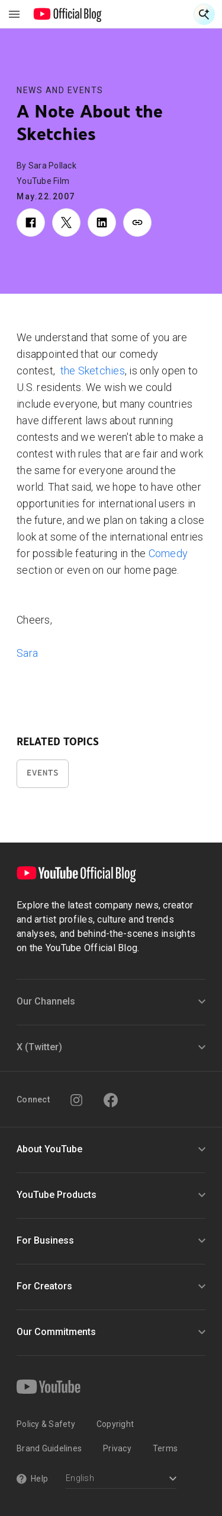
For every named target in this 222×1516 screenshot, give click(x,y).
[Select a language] (121, 1479)
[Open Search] (204, 14)
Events (43, 773)
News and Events (60, 90)
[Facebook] (111, 1100)
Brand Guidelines (49, 1448)
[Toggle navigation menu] (14, 14)
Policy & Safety (46, 1424)
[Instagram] (76, 1100)
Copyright (115, 1424)
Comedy (168, 553)
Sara (27, 653)
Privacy (117, 1448)
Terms (165, 1448)
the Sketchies (92, 370)
